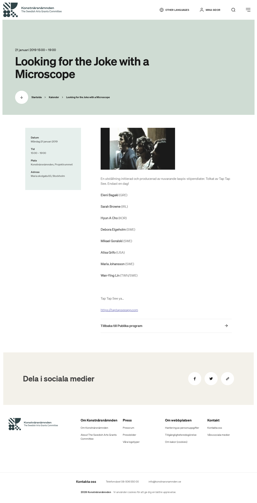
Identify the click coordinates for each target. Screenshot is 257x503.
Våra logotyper (131, 441)
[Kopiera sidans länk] (227, 378)
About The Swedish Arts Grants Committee (99, 436)
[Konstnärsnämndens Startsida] (33, 424)
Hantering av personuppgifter (182, 427)
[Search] (233, 9)
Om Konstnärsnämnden (94, 427)
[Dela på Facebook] (194, 378)
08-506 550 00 (130, 481)
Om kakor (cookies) (176, 441)
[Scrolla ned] (21, 97)
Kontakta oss (214, 427)
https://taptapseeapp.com (119, 310)
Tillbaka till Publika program (121, 326)
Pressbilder (129, 434)
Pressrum (128, 427)
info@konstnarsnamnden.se (164, 481)
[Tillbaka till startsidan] (32, 10)
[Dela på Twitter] (211, 378)
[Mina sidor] (210, 10)
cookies (132, 492)
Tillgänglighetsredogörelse (181, 434)
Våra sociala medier (218, 434)
